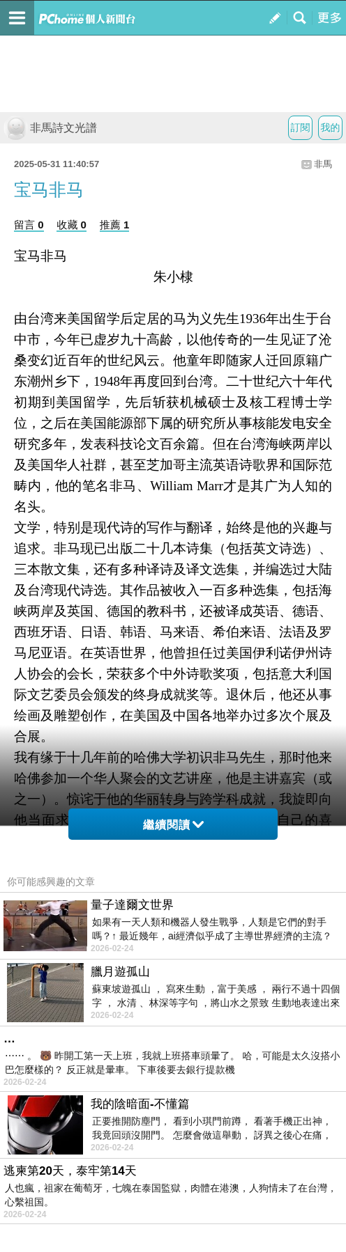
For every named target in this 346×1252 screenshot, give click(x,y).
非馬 (323, 164)
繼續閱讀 (173, 825)
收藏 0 (71, 224)
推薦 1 (115, 224)
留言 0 (29, 224)
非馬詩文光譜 (50, 128)
